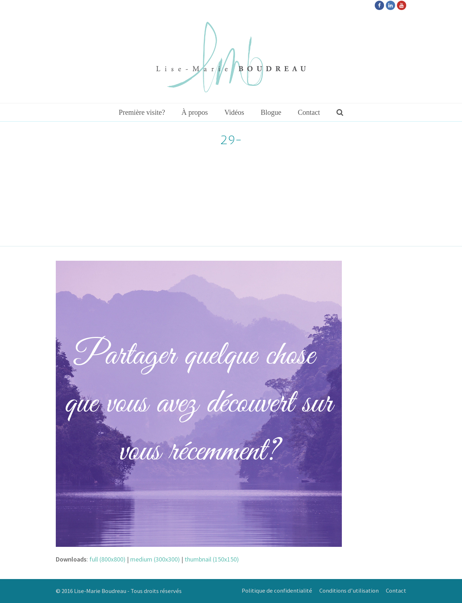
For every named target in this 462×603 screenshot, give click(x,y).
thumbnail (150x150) (212, 559)
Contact (396, 590)
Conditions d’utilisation (349, 590)
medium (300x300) (155, 559)
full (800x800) (107, 559)
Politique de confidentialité (277, 590)
